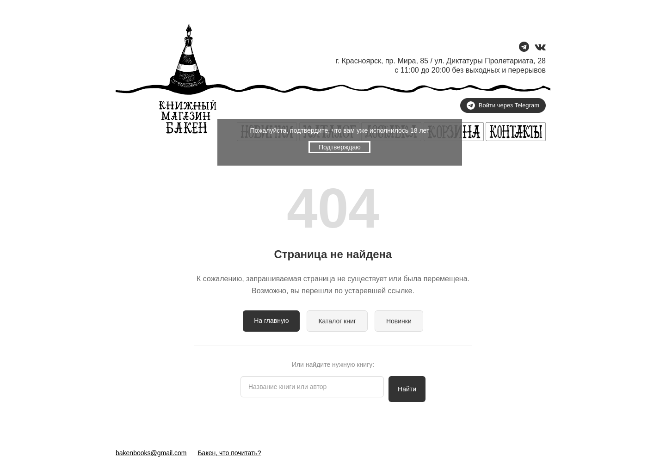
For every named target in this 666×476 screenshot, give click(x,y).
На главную (271, 320)
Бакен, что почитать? (229, 453)
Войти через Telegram (503, 105)
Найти (407, 389)
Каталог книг (337, 321)
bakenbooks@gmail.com (151, 453)
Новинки (399, 321)
